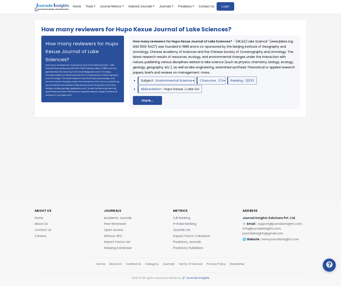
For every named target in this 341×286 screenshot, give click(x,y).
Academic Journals (118, 218)
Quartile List (182, 230)
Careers (41, 236)
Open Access (113, 230)
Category (152, 264)
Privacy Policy (216, 264)
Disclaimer (237, 264)
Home (77, 6)
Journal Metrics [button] (110, 6)
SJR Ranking (181, 218)
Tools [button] (89, 6)
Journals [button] (165, 6)
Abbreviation (151, 89)
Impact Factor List (117, 242)
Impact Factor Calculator (191, 236)
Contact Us (206, 6)
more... (147, 100)
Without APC (113, 236)
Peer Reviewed (115, 224)
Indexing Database (118, 248)
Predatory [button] (185, 6)
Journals (168, 264)
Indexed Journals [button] (140, 6)
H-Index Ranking (184, 224)
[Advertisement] (170, 151)
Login (225, 6)
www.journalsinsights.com (280, 239)
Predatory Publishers (188, 248)
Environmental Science (174, 80)
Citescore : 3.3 (211, 80)
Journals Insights (197, 278)
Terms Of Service (191, 264)
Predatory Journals (187, 242)
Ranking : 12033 (242, 80)
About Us (41, 224)
